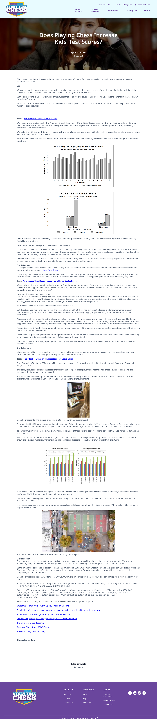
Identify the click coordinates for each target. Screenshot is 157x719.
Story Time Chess (50, 270)
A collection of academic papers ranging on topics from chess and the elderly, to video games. (58, 610)
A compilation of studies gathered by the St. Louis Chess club (44, 614)
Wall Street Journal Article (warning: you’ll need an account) (43, 605)
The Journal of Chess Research (30, 623)
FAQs (85, 694)
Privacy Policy (109, 700)
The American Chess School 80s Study (40, 118)
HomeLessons (78, 11)
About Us (67, 694)
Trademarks (108, 704)
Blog (84, 699)
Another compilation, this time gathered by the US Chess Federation (47, 618)
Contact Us (68, 703)
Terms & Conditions (107, 695)
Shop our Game (144, 5)
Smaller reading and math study (31, 631)
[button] (124, 5)
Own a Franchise (105, 5)
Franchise (87, 703)
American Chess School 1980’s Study (33, 627)
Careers (67, 699)
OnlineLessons (95, 11)
